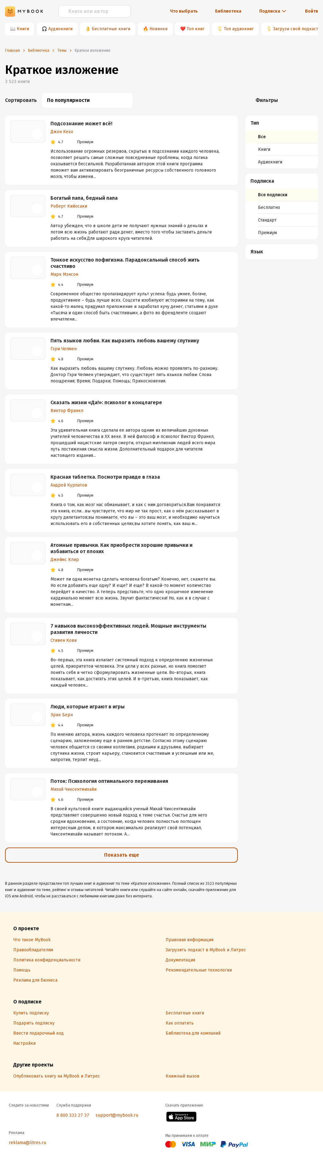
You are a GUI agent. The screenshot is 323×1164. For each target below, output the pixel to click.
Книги (23, 29)
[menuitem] (281, 141)
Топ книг (195, 29)
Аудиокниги (60, 29)
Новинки (158, 29)
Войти (311, 11)
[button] (281, 123)
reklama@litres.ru (27, 1142)
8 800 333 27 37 (72, 1115)
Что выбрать (184, 11)
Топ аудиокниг (239, 29)
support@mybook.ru (117, 1115)
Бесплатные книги (111, 29)
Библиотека (228, 11)
